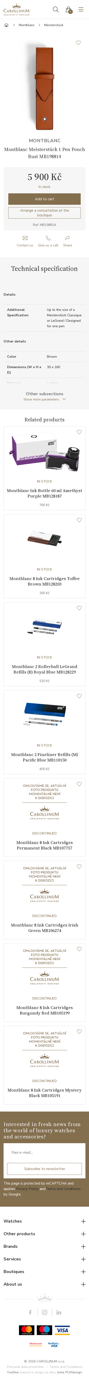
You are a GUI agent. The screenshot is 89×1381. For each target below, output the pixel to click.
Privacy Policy (27, 1188)
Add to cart (44, 199)
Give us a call (48, 245)
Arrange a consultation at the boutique (44, 213)
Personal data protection (25, 1367)
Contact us (25, 245)
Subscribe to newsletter (44, 1168)
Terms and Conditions (63, 1188)
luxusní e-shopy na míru (38, 1372)
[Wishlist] (79, 432)
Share (67, 245)
